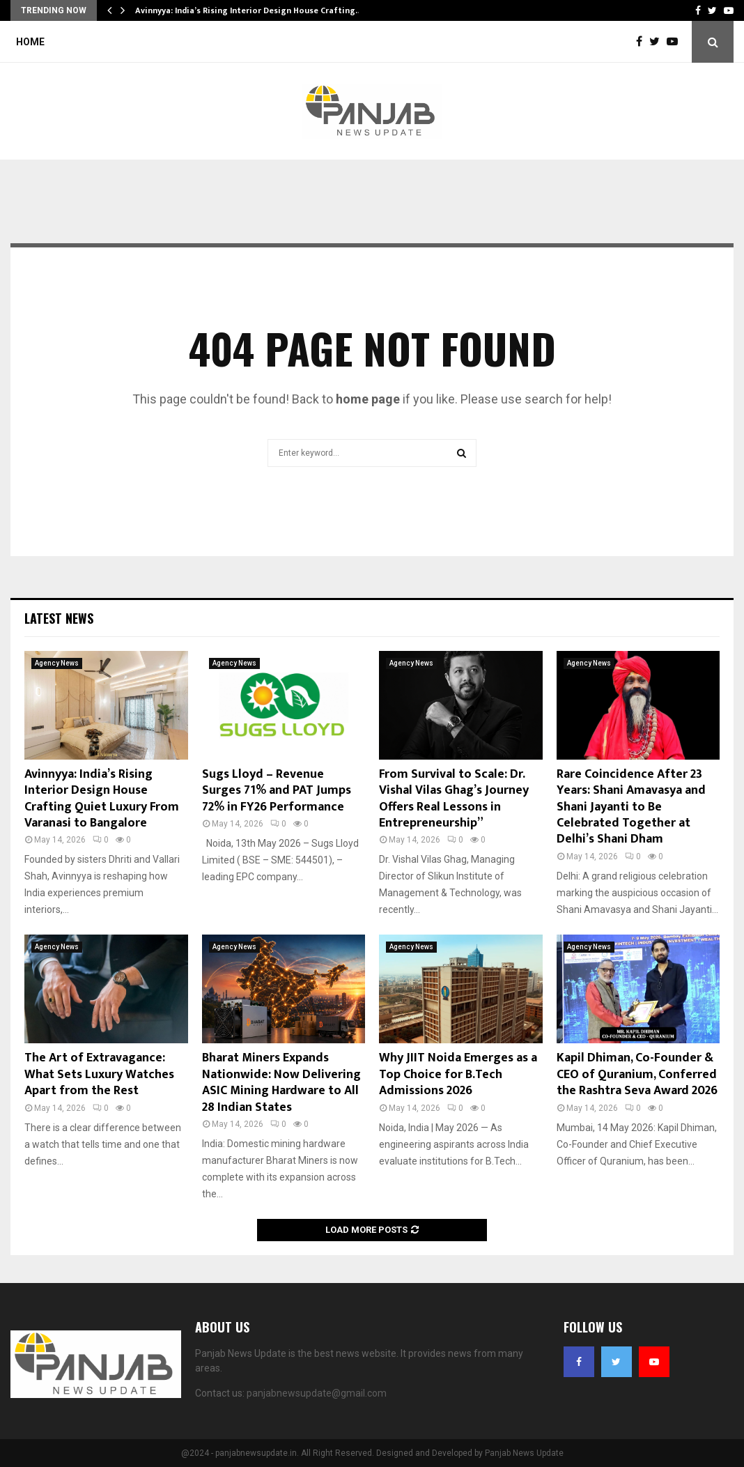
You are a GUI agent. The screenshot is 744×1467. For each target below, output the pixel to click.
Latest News (58, 618)
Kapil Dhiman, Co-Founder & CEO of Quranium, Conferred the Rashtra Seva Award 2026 (637, 1074)
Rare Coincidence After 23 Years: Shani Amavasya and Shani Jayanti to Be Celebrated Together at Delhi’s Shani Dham (631, 807)
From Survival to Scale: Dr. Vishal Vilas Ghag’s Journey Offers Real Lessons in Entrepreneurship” (454, 799)
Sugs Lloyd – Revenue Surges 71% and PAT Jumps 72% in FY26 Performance (276, 790)
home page (368, 399)
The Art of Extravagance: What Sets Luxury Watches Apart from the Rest (99, 1074)
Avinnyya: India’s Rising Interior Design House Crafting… (248, 10)
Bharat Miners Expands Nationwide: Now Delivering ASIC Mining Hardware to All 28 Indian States (281, 1082)
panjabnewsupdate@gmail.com (317, 1393)
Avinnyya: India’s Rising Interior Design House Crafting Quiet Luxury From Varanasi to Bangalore (101, 799)
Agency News (57, 663)
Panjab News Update (524, 1453)
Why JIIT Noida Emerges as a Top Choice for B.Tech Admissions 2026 (458, 1074)
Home (30, 41)
